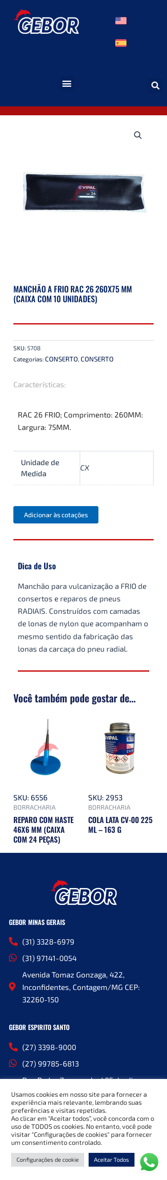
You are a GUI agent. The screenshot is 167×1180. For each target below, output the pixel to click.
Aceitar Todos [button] (111, 1159)
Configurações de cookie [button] (47, 1159)
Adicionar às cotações (56, 515)
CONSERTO (61, 359)
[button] (67, 83)
